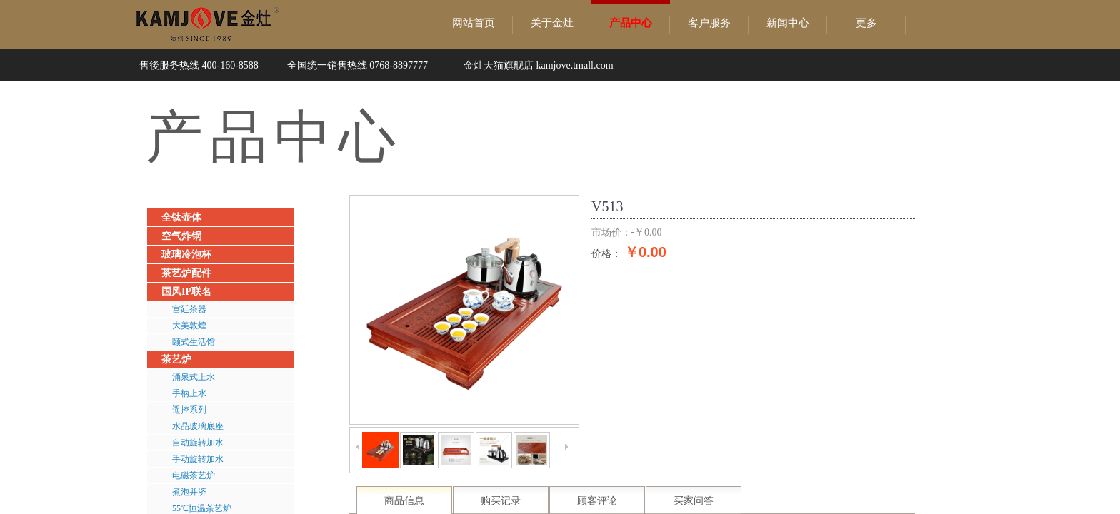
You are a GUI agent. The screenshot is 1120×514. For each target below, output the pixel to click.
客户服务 (709, 23)
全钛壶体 (181, 217)
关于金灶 (552, 23)
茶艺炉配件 (186, 273)
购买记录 (501, 500)
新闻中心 (787, 23)
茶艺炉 (176, 359)
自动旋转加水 (198, 443)
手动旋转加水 (198, 459)
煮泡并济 (189, 492)
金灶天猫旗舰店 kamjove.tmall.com (539, 65)
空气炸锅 (181, 236)
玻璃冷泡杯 (186, 254)
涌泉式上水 (193, 377)
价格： (606, 253)
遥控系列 (189, 410)
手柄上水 (189, 393)
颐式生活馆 (193, 342)
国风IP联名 (186, 291)
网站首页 (473, 23)
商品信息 (404, 500)
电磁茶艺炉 (193, 475)
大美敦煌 (189, 326)
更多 (866, 23)
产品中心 (630, 23)
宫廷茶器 (189, 309)
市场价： (611, 232)
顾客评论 (597, 500)
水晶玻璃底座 (198, 426)
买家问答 (694, 500)
